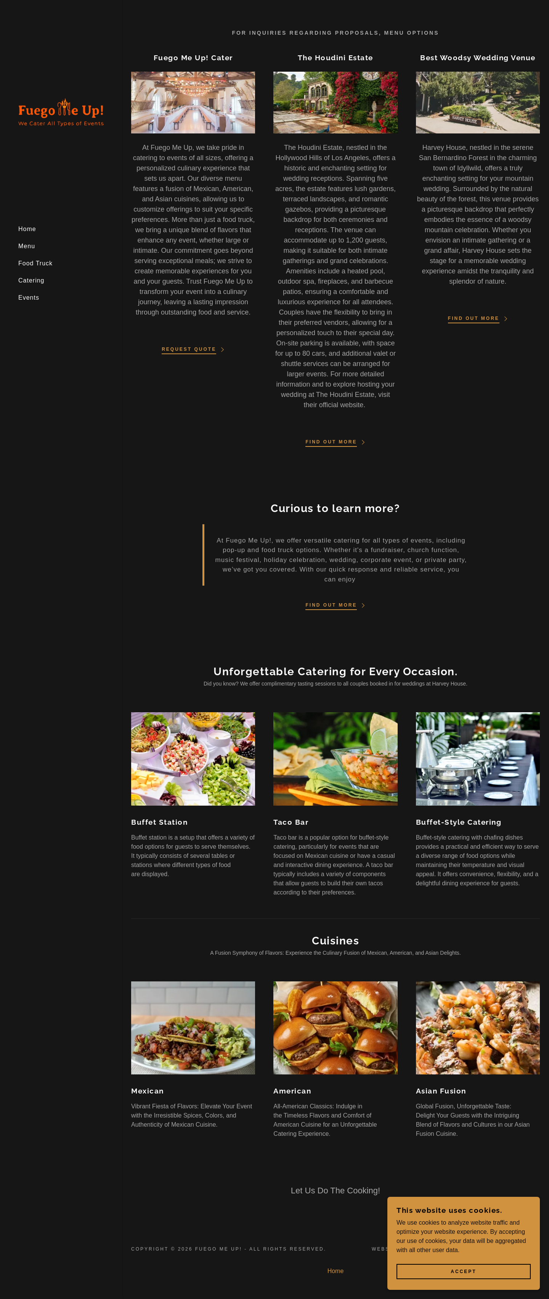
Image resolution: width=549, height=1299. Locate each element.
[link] (61, 114)
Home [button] (335, 1271)
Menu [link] (26, 246)
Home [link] (27, 229)
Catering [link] (31, 280)
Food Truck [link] (35, 263)
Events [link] (28, 297)
